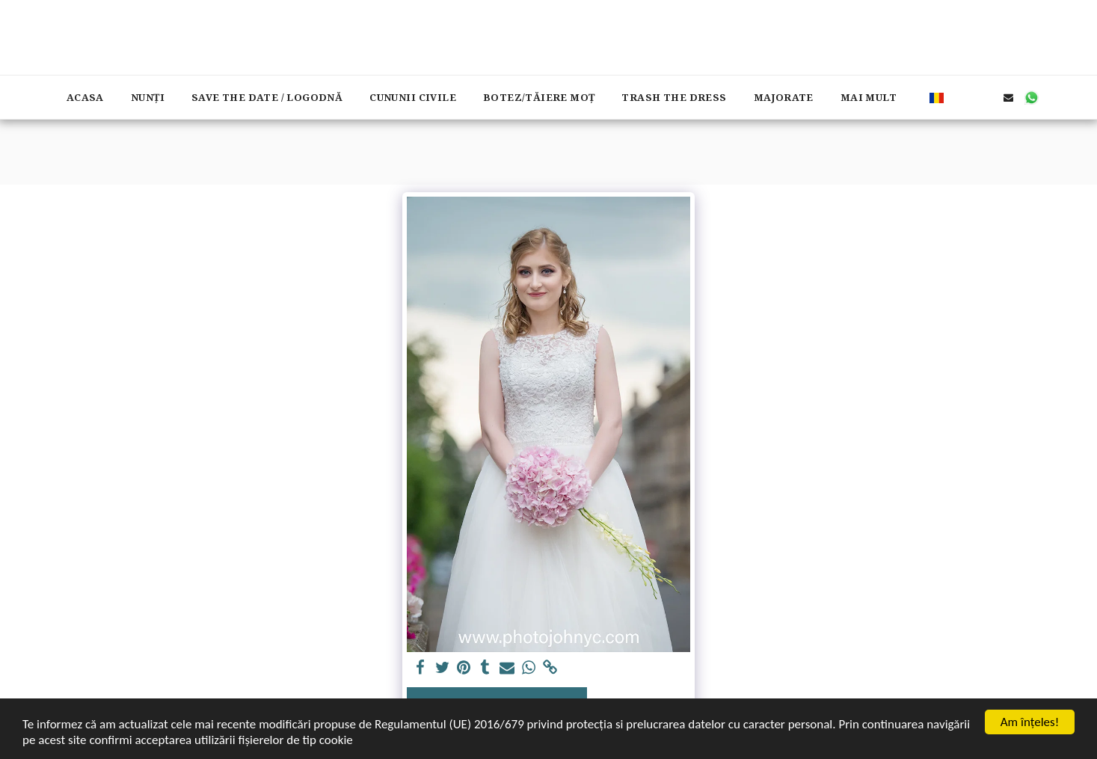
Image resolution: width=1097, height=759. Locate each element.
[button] (962, 97)
